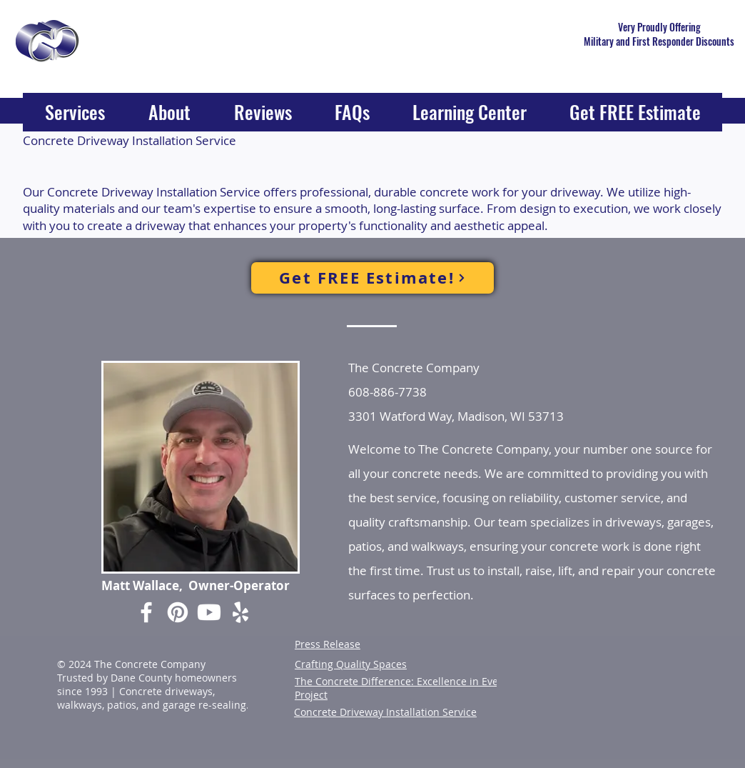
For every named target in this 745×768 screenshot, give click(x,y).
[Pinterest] (177, 612)
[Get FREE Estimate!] (372, 278)
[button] (74, 116)
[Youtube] (209, 612)
